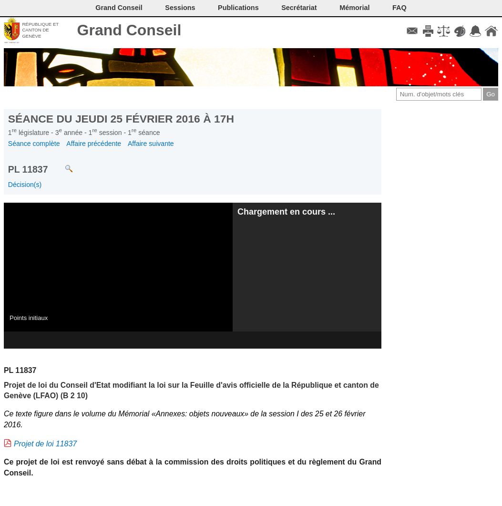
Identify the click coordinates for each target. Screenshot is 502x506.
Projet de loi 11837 (45, 444)
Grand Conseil (129, 30)
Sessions (180, 7)
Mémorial (354, 7)
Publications (238, 7)
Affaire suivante (151, 143)
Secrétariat (299, 7)
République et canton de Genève (40, 30)
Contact (412, 31)
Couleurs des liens (460, 31)
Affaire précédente (93, 143)
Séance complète (34, 143)
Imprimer (428, 31)
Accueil (491, 31)
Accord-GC (475, 31)
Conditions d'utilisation (444, 31)
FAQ (399, 7)
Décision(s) (24, 184)
